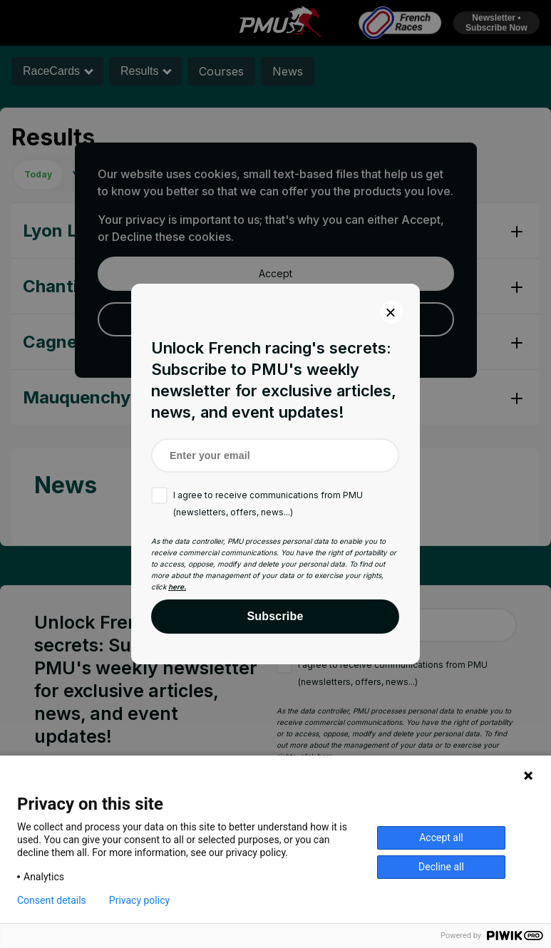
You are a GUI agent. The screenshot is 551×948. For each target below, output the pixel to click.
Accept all (441, 837)
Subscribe (275, 616)
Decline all (441, 866)
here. (177, 586)
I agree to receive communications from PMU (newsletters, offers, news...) (268, 503)
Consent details (51, 900)
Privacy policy (139, 900)
